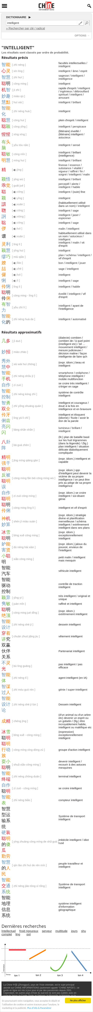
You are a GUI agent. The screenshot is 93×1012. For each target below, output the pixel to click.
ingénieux (66, 91)
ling (17, 934)
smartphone (65, 372)
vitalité (77, 168)
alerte (75, 183)
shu (83, 931)
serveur (47, 931)
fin (81, 171)
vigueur (63, 171)
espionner (64, 218)
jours (74, 931)
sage (76, 210)
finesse (62, 165)
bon (60, 262)
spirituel (63, 94)
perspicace (79, 126)
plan (61, 255)
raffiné (74, 171)
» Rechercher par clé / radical (25, 28)
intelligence (65, 78)
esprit (83, 71)
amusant (63, 97)
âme (75, 71)
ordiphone (82, 372)
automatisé (79, 319)
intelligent (64, 66)
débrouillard (81, 91)
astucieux (64, 137)
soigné (62, 174)
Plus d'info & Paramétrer (40, 1008)
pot (29, 934)
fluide (74, 417)
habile (76, 187)
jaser (76, 215)
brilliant (77, 160)
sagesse (63, 75)
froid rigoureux (28, 931)
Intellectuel (8, 931)
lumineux (64, 427)
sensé (76, 145)
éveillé (62, 293)
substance (64, 168)
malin (86, 174)
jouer (83, 262)
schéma (71, 255)
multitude (62, 931)
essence (75, 165)
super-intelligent (77, 689)
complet (6, 934)
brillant (77, 102)
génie (61, 689)
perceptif (63, 183)
